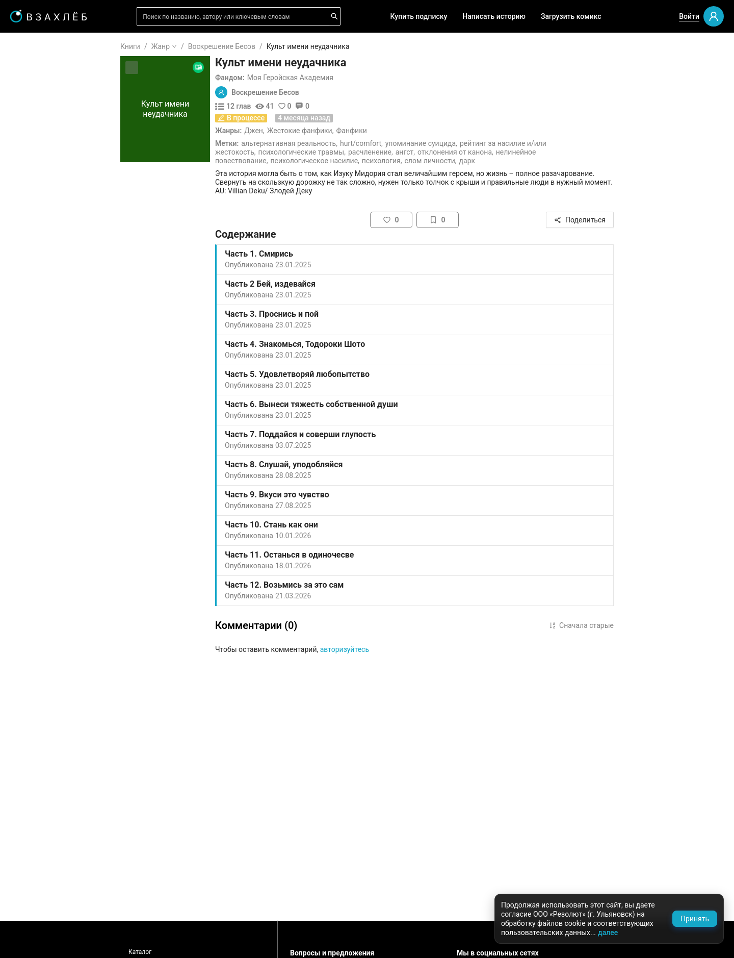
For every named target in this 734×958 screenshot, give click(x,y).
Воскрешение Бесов (283, 46)
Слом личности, (492, 161)
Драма (35, 453)
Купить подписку (419, 16)
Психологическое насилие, (376, 161)
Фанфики (412, 131)
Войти (689, 16)
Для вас (37, 154)
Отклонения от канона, (517, 152)
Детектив (40, 486)
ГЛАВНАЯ (40, 47)
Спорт (34, 551)
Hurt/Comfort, (422, 143)
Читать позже (47, 125)
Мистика (39, 437)
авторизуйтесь (405, 649)
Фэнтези (38, 421)
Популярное (44, 236)
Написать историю (494, 16)
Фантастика (44, 470)
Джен (314, 131)
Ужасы (36, 404)
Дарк (528, 161)
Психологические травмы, (363, 152)
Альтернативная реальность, (350, 143)
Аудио (34, 187)
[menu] (61, 312)
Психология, (443, 161)
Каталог (201, 951)
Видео (34, 203)
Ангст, (466, 152)
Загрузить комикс (571, 16)
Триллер (38, 502)
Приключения (47, 535)
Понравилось (46, 109)
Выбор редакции (52, 170)
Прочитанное (46, 92)
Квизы (35, 281)
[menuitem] (61, 47)
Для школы (43, 326)
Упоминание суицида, (482, 143)
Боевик (36, 568)
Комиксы (40, 219)
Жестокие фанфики (361, 131)
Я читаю (38, 76)
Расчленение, (431, 152)
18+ (30, 355)
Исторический (48, 584)
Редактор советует (56, 297)
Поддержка (38, 939)
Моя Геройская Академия (351, 77)
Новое (34, 252)
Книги (191, 46)
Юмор (34, 519)
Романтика (43, 388)
